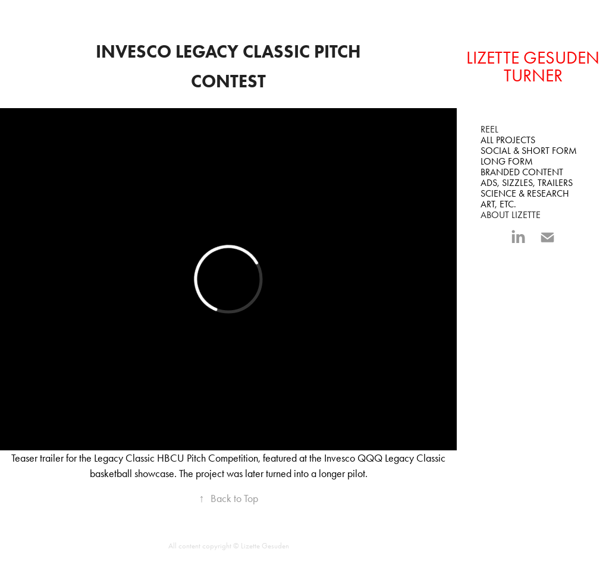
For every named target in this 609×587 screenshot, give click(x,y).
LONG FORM (507, 161)
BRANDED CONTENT (522, 172)
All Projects (508, 140)
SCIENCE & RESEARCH (525, 193)
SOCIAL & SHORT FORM (529, 150)
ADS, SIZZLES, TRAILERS (527, 182)
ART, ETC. (498, 204)
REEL (489, 129)
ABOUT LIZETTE (511, 214)
